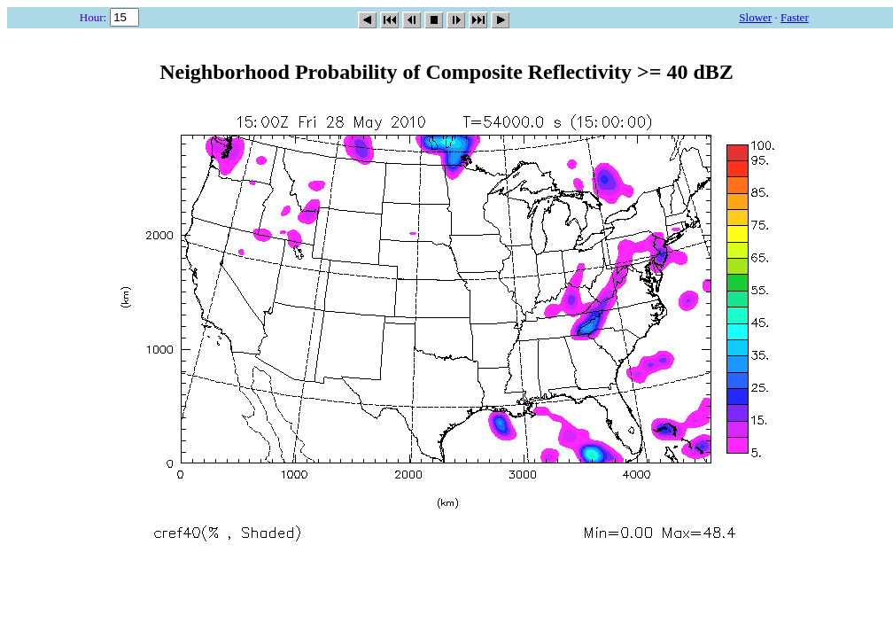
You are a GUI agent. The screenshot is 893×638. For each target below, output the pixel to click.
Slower (755, 17)
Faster (794, 17)
